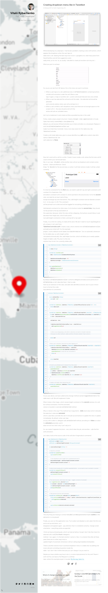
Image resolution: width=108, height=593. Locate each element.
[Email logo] (33, 584)
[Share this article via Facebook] (76, 564)
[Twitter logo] (19, 584)
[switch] (2, 590)
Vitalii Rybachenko (22, 13)
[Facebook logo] (22, 584)
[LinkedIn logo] (30, 584)
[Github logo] (27, 584)
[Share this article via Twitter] (72, 564)
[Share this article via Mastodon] (69, 564)
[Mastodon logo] (16, 584)
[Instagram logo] (25, 584)
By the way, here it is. (77, 559)
